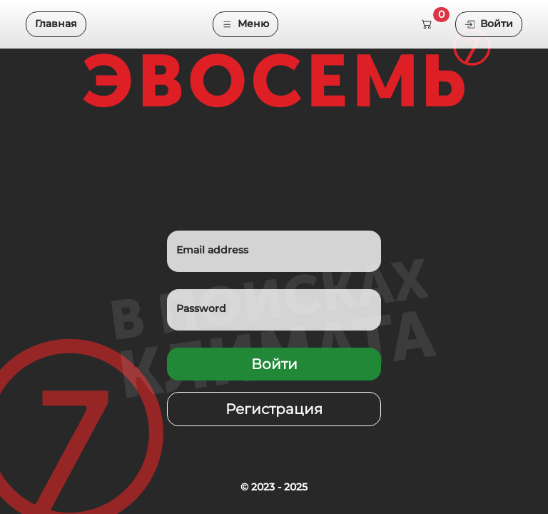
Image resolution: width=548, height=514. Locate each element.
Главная (56, 23)
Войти (489, 23)
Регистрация (274, 409)
